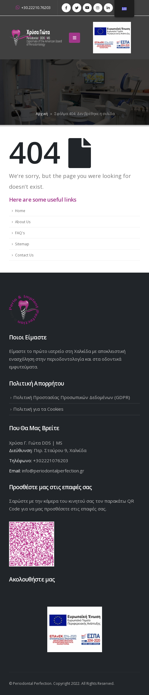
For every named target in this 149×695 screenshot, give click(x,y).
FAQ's (20, 232)
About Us (23, 221)
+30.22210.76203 (33, 7)
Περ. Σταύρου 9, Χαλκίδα (60, 450)
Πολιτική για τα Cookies (38, 409)
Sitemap (22, 243)
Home (20, 210)
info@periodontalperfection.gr (53, 471)
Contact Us (24, 255)
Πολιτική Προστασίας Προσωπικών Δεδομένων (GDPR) (71, 397)
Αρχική (42, 113)
